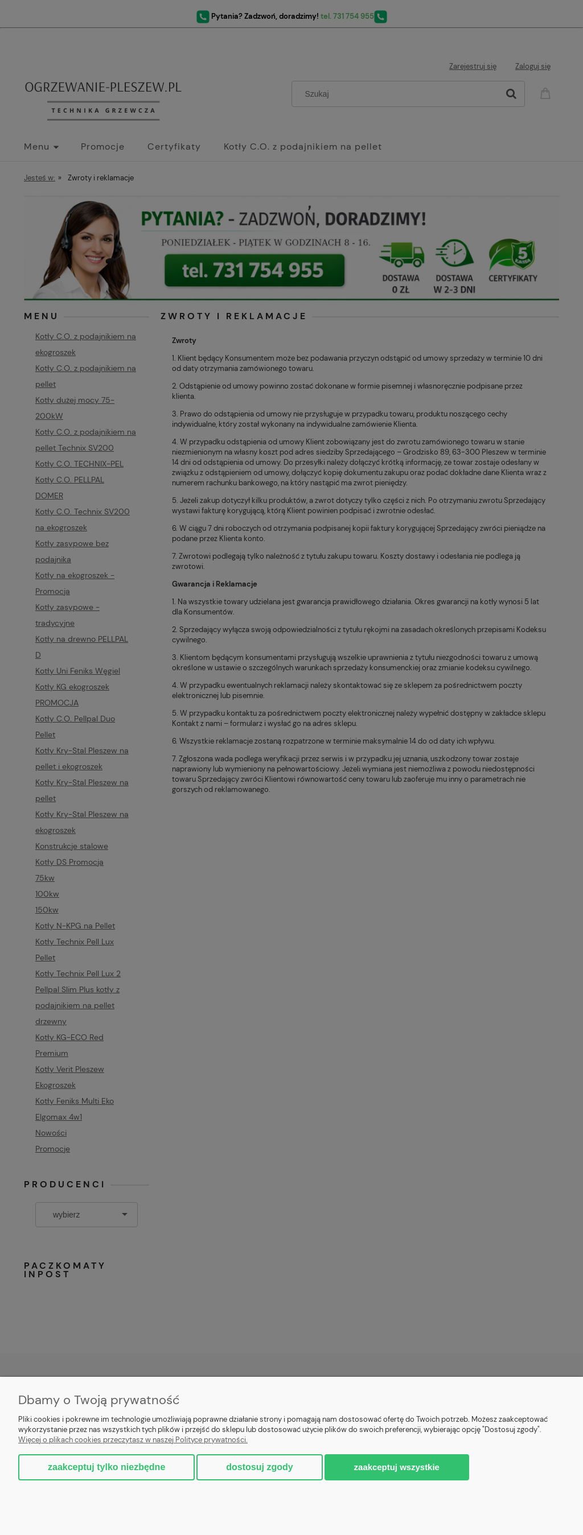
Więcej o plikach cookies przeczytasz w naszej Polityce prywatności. (133, 1440)
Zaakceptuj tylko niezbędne (106, 1467)
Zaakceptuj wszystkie (397, 1467)
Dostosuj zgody (259, 1467)
